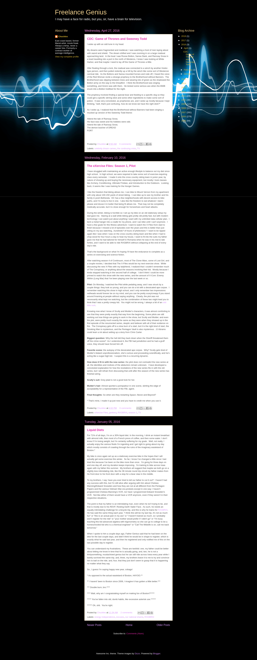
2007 (184, 112)
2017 (184, 40)
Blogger (156, 653)
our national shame (134, 617)
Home (129, 625)
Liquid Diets (95, 430)
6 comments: (125, 144)
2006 (184, 116)
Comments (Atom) (135, 633)
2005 (184, 121)
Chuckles (63, 36)
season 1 (132, 412)
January (188, 74)
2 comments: (127, 612)
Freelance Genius (81, 12)
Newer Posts (94, 625)
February (188, 70)
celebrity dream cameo (105, 148)
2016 (184, 44)
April (186, 48)
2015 (184, 79)
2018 (184, 36)
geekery (112, 412)
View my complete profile (67, 56)
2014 (184, 83)
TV (138, 148)
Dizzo (137, 653)
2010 (184, 100)
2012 (184, 91)
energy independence (105, 617)
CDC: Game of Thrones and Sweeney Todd (117, 38)
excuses (120, 617)
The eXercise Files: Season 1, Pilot (111, 166)
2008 (184, 108)
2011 (184, 96)
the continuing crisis (126, 148)
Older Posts (163, 625)
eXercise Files (101, 412)
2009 (184, 104)
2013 (184, 87)
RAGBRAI (122, 412)
